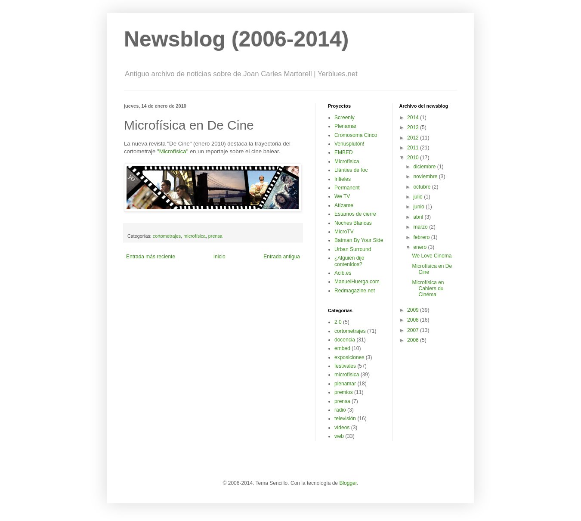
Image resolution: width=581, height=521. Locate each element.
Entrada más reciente (150, 257)
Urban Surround (352, 249)
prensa (215, 236)
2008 (413, 320)
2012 (413, 138)
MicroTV (344, 232)
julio (418, 197)
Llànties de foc (351, 170)
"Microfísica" (172, 151)
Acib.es (342, 273)
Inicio (219, 257)
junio (419, 207)
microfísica (194, 236)
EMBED (343, 152)
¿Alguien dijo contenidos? (349, 261)
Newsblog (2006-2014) (236, 39)
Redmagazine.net (354, 291)
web (339, 436)
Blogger (348, 483)
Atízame (343, 205)
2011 (413, 148)
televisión (345, 419)
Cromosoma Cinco (355, 135)
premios (343, 392)
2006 (413, 340)
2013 (413, 127)
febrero (422, 237)
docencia (344, 340)
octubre (422, 187)
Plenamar (345, 126)
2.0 (338, 322)
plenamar (345, 384)
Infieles (342, 179)
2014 (413, 118)
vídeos (341, 428)
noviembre (426, 177)
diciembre (425, 167)
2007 (413, 330)
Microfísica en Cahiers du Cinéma (428, 288)
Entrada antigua (281, 257)
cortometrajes (167, 236)
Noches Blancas (353, 223)
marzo (421, 227)
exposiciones (349, 357)
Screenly (344, 118)
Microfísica (346, 161)
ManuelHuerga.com (357, 282)
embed (342, 348)
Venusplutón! (349, 144)
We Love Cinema (431, 256)
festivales (345, 366)
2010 (413, 158)
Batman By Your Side (358, 240)
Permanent (347, 188)
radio (340, 410)
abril (418, 217)
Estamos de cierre (355, 214)
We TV (342, 196)
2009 (413, 310)
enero (420, 247)
